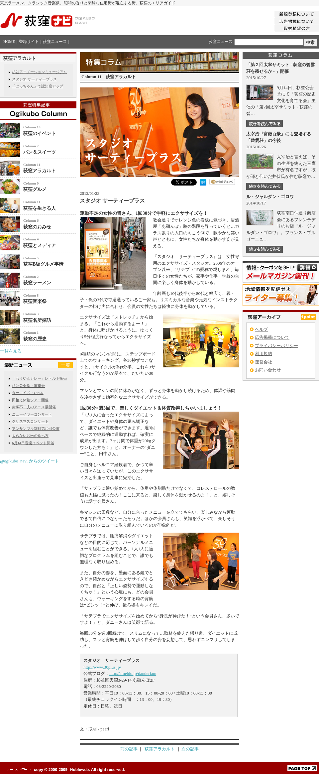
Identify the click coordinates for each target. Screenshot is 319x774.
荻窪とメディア (39, 245)
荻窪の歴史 (35, 338)
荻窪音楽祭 (35, 301)
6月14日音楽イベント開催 (33, 443)
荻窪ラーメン (37, 282)
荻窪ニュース (55, 41)
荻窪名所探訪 (37, 320)
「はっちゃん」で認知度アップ (37, 86)
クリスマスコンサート (30, 421)
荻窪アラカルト (39, 170)
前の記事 (129, 748)
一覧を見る (11, 350)
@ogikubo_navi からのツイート (29, 460)
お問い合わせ (268, 369)
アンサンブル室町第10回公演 (35, 429)
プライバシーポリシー (276, 345)
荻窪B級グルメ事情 (43, 264)
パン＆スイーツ (39, 152)
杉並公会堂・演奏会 (28, 386)
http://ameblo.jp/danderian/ (132, 673)
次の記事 (190, 748)
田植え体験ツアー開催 (30, 400)
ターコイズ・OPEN (28, 393)
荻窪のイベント (39, 133)
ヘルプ (261, 329)
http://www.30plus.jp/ (102, 667)
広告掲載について (272, 337)
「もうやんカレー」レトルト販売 (39, 378)
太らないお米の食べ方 (30, 436)
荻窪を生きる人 (39, 208)
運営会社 (263, 361)
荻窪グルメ (35, 189)
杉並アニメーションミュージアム (39, 72)
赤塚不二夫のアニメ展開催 (34, 407)
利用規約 (263, 353)
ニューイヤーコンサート (32, 414)
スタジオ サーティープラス (34, 79)
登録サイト (29, 41)
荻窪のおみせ (37, 226)
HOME (9, 41)
